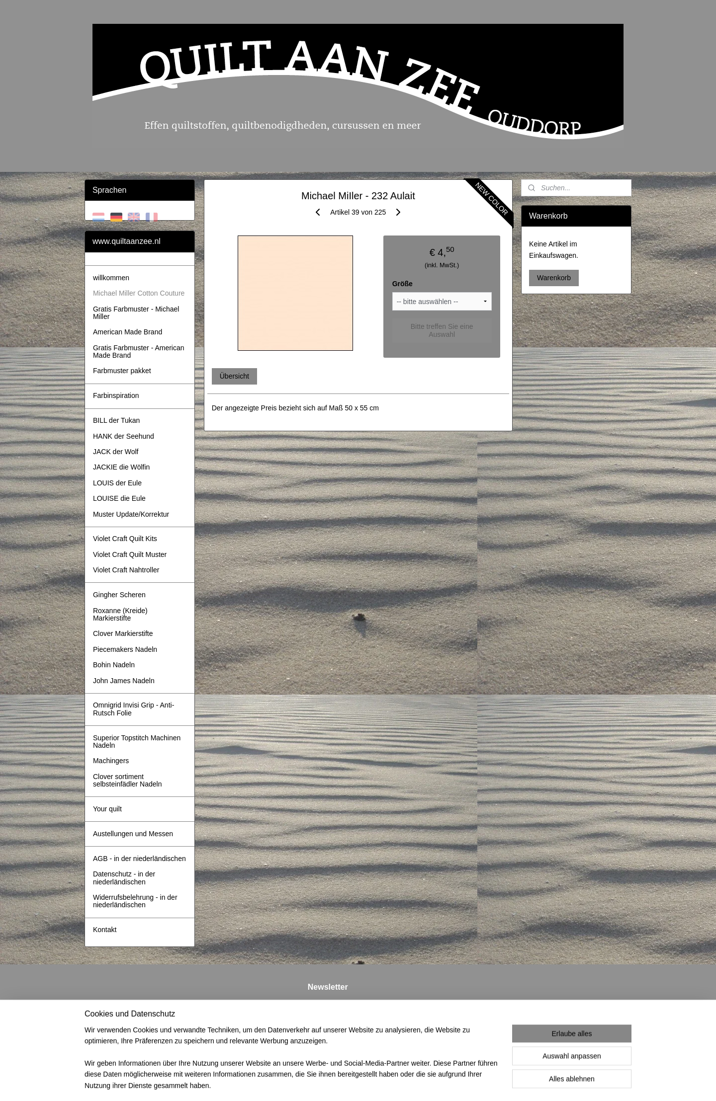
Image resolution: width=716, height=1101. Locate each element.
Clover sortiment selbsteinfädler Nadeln (127, 780)
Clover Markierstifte (123, 633)
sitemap (333, 1083)
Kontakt (104, 930)
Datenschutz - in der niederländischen (124, 877)
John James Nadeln (124, 681)
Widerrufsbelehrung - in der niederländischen (135, 901)
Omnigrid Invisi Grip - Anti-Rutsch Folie (133, 708)
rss (351, 1083)
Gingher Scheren (119, 595)
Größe (402, 284)
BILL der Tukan (116, 420)
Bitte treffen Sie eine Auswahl (441, 330)
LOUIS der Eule (117, 483)
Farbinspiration (116, 395)
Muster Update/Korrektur (131, 514)
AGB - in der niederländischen (139, 859)
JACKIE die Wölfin (121, 467)
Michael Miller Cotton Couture (138, 293)
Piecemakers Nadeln (125, 649)
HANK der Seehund (123, 436)
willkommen (111, 278)
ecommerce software (383, 1083)
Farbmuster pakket (122, 371)
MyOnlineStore (462, 1083)
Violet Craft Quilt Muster (130, 554)
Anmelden (331, 1040)
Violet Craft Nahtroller (126, 570)
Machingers (111, 761)
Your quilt (107, 809)
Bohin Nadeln (114, 665)
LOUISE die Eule (119, 498)
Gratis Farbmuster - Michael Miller (136, 312)
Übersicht (234, 376)
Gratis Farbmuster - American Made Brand (138, 351)
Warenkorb (554, 278)
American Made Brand (127, 332)
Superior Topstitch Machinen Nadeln (136, 741)
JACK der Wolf (116, 452)
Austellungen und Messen (133, 834)
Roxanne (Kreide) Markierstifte (120, 614)
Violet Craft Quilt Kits (125, 539)
